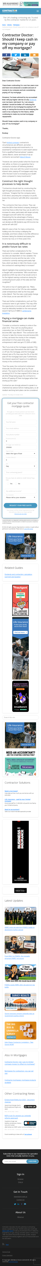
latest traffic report (7, 1231)
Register (21, 1179)
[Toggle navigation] (38, 11)
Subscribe (32, 1161)
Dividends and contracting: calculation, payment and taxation (18, 575)
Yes (11, 484)
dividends (32, 100)
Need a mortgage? (11, 791)
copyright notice (28, 529)
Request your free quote (21, 505)
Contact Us (20, 1200)
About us (20, 1217)
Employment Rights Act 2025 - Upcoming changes (20, 1101)
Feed (7, 1244)
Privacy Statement (7, 1255)
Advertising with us (20, 1197)
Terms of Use (6, 1252)
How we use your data (20, 514)
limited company (13, 143)
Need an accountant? (12, 809)
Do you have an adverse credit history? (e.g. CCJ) (20, 479)
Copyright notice (13, 1262)
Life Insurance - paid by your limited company (17, 800)
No (19, 484)
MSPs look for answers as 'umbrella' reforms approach (18, 1117)
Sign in (20, 1182)
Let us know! (28, 1134)
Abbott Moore (25, 157)
